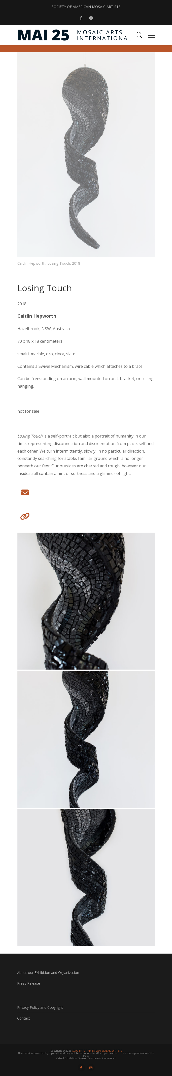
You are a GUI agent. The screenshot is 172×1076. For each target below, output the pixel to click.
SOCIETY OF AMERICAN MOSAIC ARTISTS (86, 6)
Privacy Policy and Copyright (40, 1007)
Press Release (28, 983)
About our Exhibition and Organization (48, 972)
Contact (23, 1018)
